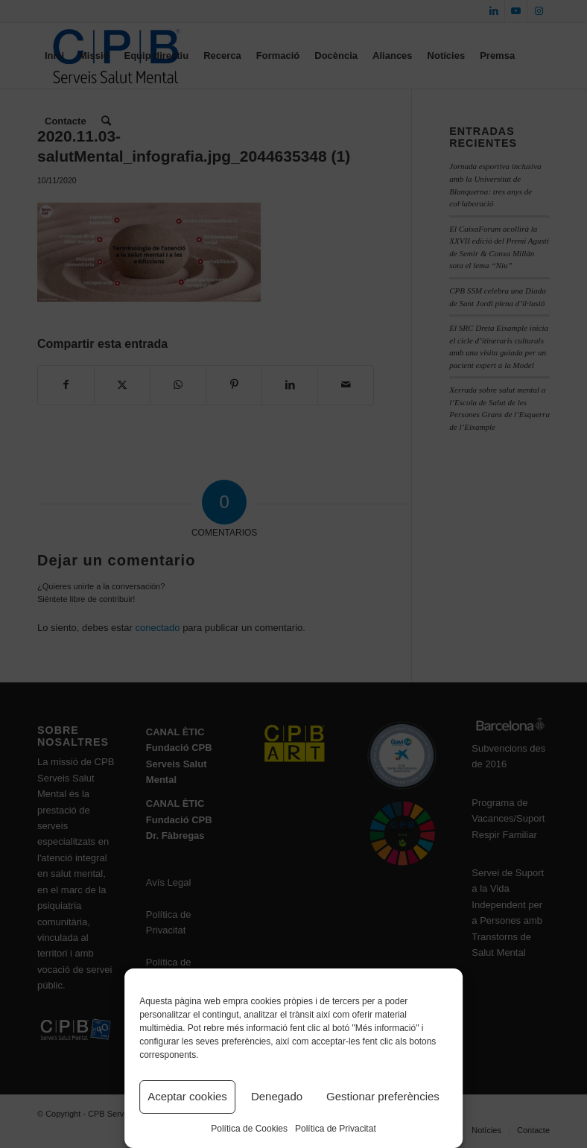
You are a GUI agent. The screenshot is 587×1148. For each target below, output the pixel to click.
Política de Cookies (249, 1128)
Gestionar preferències (383, 1096)
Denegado (276, 1096)
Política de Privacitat (335, 1128)
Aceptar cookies (187, 1096)
